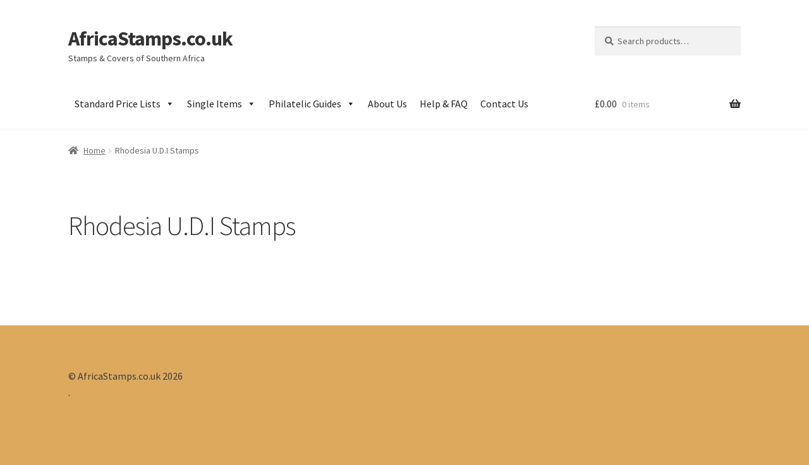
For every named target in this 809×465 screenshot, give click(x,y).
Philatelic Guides (312, 103)
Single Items (221, 103)
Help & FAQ (444, 103)
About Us (387, 103)
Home (94, 150)
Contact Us (504, 103)
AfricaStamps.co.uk (150, 38)
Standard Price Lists (124, 103)
